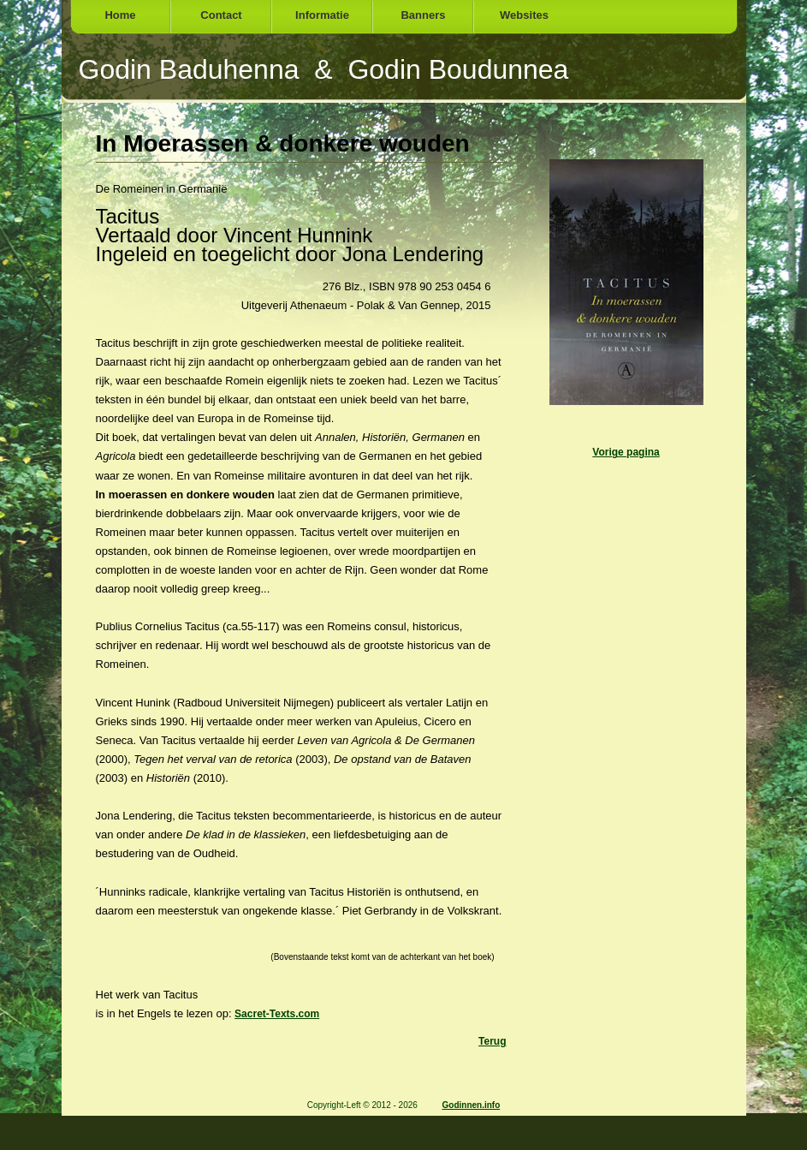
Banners (423, 15)
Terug (492, 1041)
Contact (220, 15)
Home (119, 15)
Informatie (322, 15)
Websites (524, 15)
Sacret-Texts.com (276, 1014)
